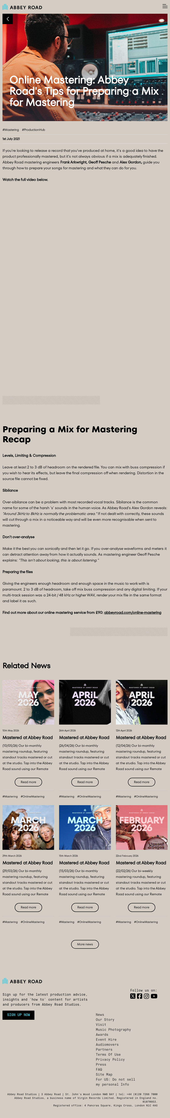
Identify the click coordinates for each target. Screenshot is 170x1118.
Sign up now (18, 1015)
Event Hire (106, 1040)
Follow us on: (143, 990)
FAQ (99, 1069)
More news (85, 944)
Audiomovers (107, 1045)
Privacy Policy (110, 1059)
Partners (104, 1050)
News (100, 1015)
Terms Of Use (108, 1055)
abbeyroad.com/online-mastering (132, 612)
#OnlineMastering (32, 797)
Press (101, 1064)
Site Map (104, 1074)
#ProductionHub (33, 130)
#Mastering (10, 130)
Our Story (105, 1020)
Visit (101, 1025)
